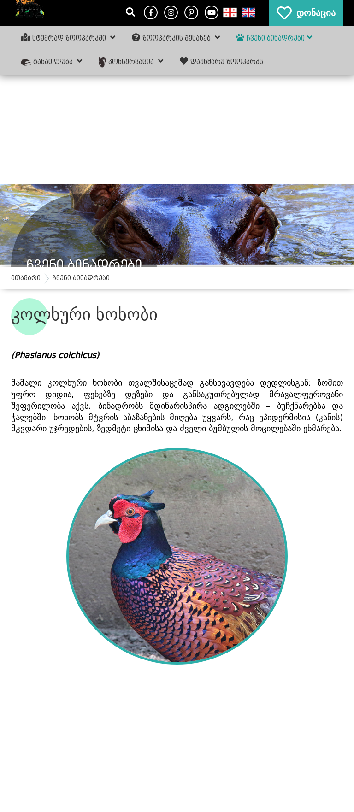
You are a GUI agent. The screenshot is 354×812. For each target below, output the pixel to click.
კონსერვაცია (131, 62)
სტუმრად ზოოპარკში (68, 37)
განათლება (52, 61)
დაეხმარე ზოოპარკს (221, 61)
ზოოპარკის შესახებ (176, 37)
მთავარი (26, 278)
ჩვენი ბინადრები (274, 37)
